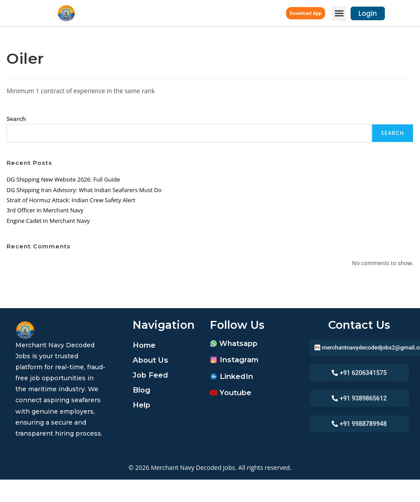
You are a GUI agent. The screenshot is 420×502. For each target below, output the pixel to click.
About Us (152, 360)
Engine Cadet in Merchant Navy (48, 221)
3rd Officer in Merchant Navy (45, 210)
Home (145, 345)
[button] (339, 13)
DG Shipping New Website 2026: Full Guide (63, 179)
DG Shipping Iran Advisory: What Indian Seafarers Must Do (84, 190)
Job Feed (152, 375)
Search (16, 119)
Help (142, 405)
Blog (142, 390)
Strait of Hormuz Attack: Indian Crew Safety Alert (71, 200)
